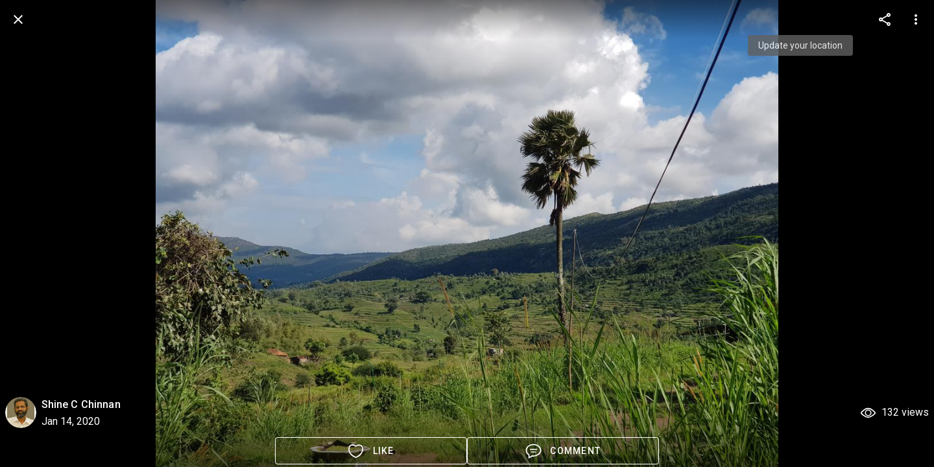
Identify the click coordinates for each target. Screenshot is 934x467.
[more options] (884, 19)
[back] (18, 19)
